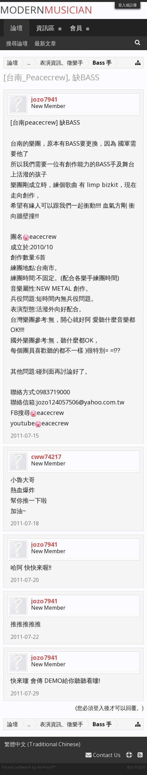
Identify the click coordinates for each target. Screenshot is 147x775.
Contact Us (103, 755)
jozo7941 (44, 99)
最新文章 (45, 43)
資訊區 (45, 28)
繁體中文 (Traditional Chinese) (42, 744)
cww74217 (46, 456)
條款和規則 (136, 767)
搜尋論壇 (17, 43)
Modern (46, 10)
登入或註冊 (127, 4)
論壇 (16, 28)
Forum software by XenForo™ (28, 767)
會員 (76, 28)
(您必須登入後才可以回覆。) (109, 708)
